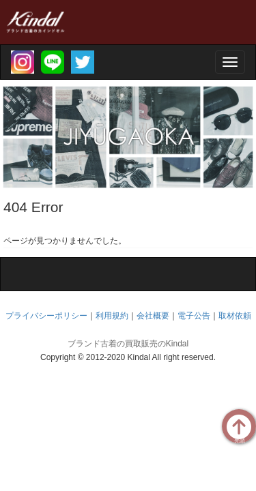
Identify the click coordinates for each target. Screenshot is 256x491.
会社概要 (153, 316)
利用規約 (112, 316)
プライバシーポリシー (46, 316)
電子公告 (193, 316)
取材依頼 (234, 316)
